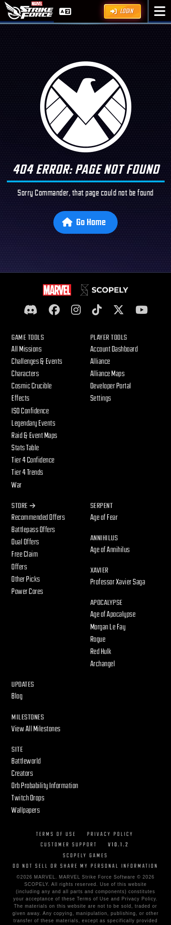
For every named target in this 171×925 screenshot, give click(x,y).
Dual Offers (25, 542)
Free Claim (24, 554)
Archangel (102, 664)
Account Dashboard (114, 349)
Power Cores (27, 591)
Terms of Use (56, 834)
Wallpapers (25, 810)
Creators (22, 773)
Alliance (100, 361)
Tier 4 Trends (27, 472)
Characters (25, 373)
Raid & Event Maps (34, 435)
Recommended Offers (38, 517)
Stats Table (25, 447)
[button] (160, 11)
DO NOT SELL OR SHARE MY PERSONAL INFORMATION (85, 866)
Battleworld (26, 761)
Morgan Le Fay (108, 627)
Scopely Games (85, 855)
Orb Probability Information (44, 785)
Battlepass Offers (33, 529)
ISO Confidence (30, 411)
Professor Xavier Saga (117, 582)
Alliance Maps (107, 373)
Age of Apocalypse (113, 614)
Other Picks (25, 579)
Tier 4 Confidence (33, 460)
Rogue (98, 639)
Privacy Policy (110, 834)
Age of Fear (104, 517)
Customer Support (69, 844)
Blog (16, 696)
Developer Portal (110, 386)
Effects (20, 398)
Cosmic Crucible (31, 386)
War (16, 485)
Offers (19, 567)
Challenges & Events (36, 361)
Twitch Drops (27, 798)
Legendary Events (33, 423)
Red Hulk (101, 651)
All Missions (26, 349)
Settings (100, 398)
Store (23, 506)
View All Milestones (36, 729)
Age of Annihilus (110, 549)
